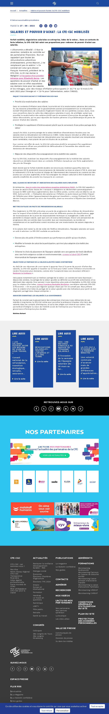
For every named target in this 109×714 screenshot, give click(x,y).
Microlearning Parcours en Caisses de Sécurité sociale (88, 575)
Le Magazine (16, 695)
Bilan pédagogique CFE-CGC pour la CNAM (18, 591)
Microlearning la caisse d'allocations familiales (88, 586)
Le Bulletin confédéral (66, 567)
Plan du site (86, 614)
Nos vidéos (63, 596)
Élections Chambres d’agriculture (42, 578)
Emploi (36, 585)
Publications (64, 558)
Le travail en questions (38, 599)
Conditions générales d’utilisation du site (87, 605)
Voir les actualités (54, 455)
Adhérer (61, 585)
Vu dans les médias (64, 641)
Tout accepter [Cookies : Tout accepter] (97, 706)
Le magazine (61, 564)
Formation (37, 592)
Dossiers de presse (64, 638)
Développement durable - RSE (40, 567)
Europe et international (38, 588)
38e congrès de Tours (42, 634)
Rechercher (63, 590)
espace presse (19, 679)
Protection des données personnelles (87, 621)
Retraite (36, 613)
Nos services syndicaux (61, 612)
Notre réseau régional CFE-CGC (20, 573)
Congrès (38, 625)
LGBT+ (36, 606)
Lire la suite (19, 379)
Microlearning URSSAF (88, 590)
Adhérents (85, 558)
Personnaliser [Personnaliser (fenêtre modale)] (62, 710)
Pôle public (38, 609)
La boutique (61, 616)
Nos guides (60, 570)
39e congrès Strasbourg (38, 637)
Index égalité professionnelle (17, 581)
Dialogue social (39, 571)
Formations (86, 563)
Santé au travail (40, 616)
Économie (37, 574)
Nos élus (14, 570)
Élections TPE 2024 (42, 582)
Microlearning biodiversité (84, 569)
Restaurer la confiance (43, 564)
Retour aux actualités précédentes (25, 20)
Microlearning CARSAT (88, 593)
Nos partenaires (63, 608)
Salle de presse (66, 628)
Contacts (62, 579)
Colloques (37, 631)
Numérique (38, 603)
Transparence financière (16, 577)
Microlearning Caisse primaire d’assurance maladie (87, 581)
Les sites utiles (62, 619)
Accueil (13, 11)
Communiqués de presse (63, 634)
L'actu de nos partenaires (64, 601)
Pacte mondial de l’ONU (18, 586)
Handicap (37, 596)
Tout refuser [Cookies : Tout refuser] (46, 710)
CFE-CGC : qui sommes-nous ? (17, 565)
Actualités (23, 11)
